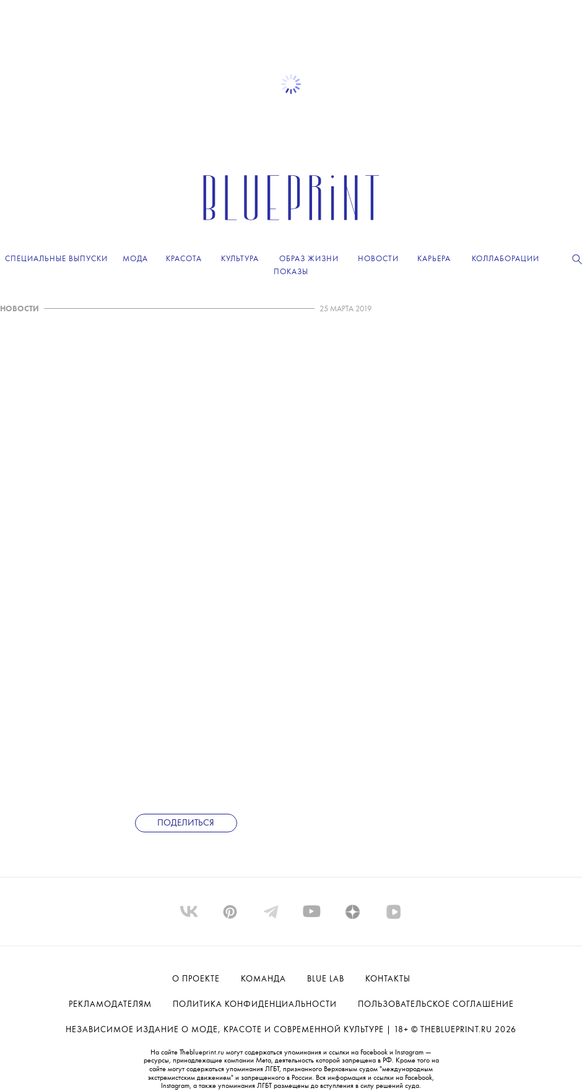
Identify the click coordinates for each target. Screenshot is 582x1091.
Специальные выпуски (56, 259)
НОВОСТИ (19, 309)
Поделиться (185, 823)
